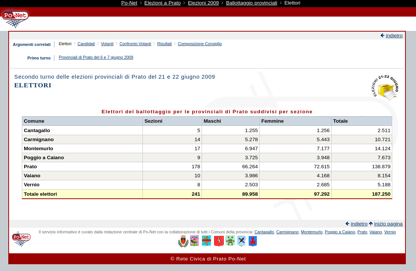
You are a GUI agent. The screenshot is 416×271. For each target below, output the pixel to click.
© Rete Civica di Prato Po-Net (208, 259)
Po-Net (129, 3)
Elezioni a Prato (162, 3)
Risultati (164, 43)
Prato (362, 232)
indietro (394, 35)
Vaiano (376, 232)
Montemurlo (312, 232)
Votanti (107, 43)
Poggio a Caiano (340, 232)
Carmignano (287, 232)
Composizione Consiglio (200, 43)
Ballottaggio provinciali (251, 3)
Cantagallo (264, 232)
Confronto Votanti (135, 43)
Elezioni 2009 (203, 3)
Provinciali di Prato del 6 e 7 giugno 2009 (96, 57)
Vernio (390, 232)
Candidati (86, 43)
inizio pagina (388, 224)
